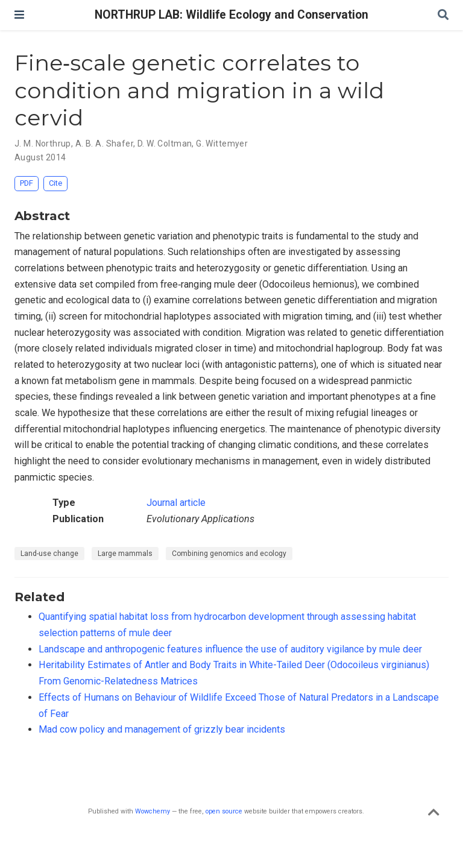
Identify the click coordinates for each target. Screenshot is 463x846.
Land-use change (49, 553)
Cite (55, 183)
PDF (26, 183)
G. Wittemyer (222, 143)
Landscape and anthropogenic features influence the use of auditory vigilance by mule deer (230, 649)
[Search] (443, 15)
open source (224, 811)
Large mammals (125, 553)
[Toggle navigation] (19, 15)
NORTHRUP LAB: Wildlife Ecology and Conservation (231, 15)
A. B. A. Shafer (104, 143)
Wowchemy (152, 811)
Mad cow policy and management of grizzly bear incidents (162, 729)
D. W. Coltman (164, 143)
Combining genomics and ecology (229, 553)
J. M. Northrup (42, 143)
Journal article (176, 502)
